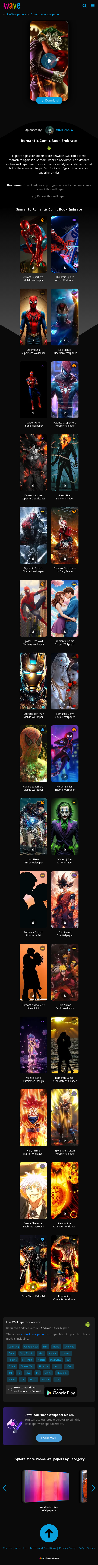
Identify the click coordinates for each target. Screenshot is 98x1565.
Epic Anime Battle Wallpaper (64, 1006)
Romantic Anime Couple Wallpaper (65, 642)
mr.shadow (58, 130)
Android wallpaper (33, 1334)
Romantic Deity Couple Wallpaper (65, 715)
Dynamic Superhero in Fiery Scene (64, 569)
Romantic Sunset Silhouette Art (33, 933)
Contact (7, 1548)
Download (49, 101)
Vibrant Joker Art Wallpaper (64, 861)
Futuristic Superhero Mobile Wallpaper (64, 424)
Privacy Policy (67, 1548)
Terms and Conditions (43, 1548)
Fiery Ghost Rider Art (33, 1296)
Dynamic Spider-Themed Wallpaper (33, 569)
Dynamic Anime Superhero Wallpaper (33, 497)
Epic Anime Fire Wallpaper (65, 933)
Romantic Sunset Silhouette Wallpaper (65, 1079)
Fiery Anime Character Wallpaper (64, 1225)
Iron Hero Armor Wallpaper (33, 861)
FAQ (81, 1548)
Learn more (49, 1438)
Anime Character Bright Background (33, 1225)
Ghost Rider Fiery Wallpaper (65, 497)
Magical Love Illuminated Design (33, 1079)
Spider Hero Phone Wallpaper (33, 424)
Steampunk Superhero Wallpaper (33, 351)
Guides (91, 1548)
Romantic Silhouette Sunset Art (33, 1006)
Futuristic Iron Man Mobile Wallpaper (33, 715)
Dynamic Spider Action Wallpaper (64, 278)
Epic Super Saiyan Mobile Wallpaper (65, 1152)
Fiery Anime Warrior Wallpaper (33, 1152)
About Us (21, 1548)
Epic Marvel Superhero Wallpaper (65, 351)
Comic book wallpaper (45, 14)
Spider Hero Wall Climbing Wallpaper (33, 642)
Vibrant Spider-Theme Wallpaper (65, 788)
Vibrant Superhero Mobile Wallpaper (33, 278)
